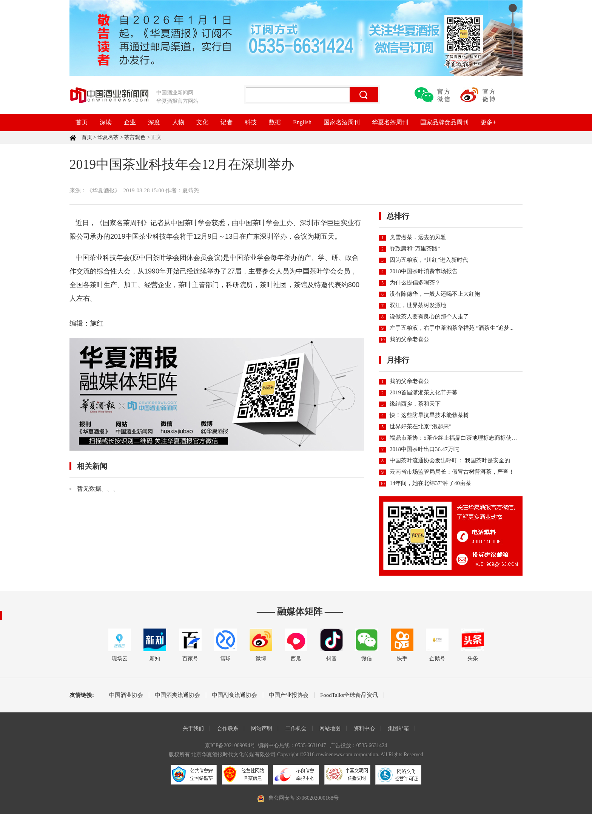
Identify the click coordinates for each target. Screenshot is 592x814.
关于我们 (193, 728)
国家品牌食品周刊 (444, 122)
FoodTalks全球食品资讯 (349, 695)
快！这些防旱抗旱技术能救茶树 (429, 415)
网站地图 (330, 728)
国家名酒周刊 (342, 122)
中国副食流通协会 (234, 695)
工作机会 (296, 728)
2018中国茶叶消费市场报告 (424, 271)
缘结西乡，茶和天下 (415, 404)
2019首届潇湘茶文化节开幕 (424, 392)
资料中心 (364, 728)
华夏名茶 (108, 137)
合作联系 (227, 728)
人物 (178, 122)
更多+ (488, 122)
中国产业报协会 (288, 695)
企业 (130, 122)
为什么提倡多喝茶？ (415, 283)
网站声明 (261, 728)
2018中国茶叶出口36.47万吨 (424, 449)
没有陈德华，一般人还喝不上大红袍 (435, 294)
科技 (251, 122)
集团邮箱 (398, 728)
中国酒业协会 (126, 695)
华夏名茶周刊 (390, 122)
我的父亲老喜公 (409, 339)
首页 (82, 122)
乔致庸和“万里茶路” (415, 249)
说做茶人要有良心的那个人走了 (429, 317)
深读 (106, 122)
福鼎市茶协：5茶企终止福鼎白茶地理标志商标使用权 (456, 438)
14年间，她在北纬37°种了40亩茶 (430, 483)
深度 (154, 122)
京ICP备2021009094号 (230, 745)
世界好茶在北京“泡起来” (420, 426)
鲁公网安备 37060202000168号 (303, 798)
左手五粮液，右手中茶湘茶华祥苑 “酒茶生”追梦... (451, 328)
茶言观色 (134, 137)
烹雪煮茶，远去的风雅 (418, 237)
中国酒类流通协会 (177, 695)
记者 (226, 122)
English (302, 122)
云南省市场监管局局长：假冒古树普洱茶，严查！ (452, 472)
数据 (275, 122)
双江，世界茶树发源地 (418, 305)
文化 (202, 122)
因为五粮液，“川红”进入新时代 (429, 260)
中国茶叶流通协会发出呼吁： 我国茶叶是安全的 (450, 460)
